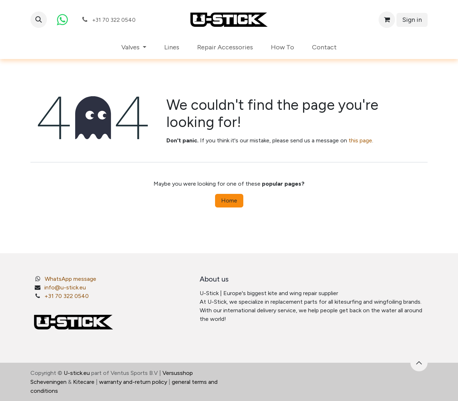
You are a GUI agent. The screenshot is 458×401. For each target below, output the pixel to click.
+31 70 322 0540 (66, 296)
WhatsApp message (70, 278)
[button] (38, 19)
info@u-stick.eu (65, 287)
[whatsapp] (62, 20)
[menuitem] (133, 47)
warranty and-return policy (133, 381)
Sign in (412, 20)
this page (360, 140)
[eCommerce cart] (387, 19)
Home (229, 200)
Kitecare (83, 381)
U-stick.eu (77, 373)
